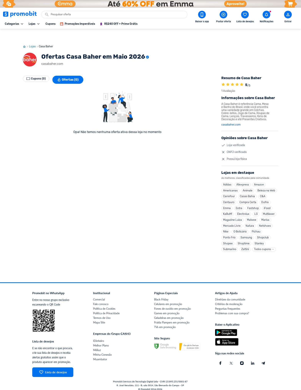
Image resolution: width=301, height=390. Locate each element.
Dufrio (265, 193)
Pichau (256, 225)
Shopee (228, 238)
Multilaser (269, 206)
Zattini (245, 245)
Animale (247, 180)
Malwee (251, 212)
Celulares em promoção (168, 300)
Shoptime (244, 238)
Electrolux (243, 206)
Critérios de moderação (228, 300)
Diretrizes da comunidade (230, 295)
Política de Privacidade (106, 309)
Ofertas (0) (72, 68)
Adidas (227, 173)
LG (256, 206)
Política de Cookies (104, 304)
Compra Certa (247, 193)
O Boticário (240, 225)
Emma (227, 199)
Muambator (100, 355)
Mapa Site (99, 318)
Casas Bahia (247, 186)
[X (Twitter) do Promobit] (231, 359)
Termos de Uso (102, 314)
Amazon (259, 173)
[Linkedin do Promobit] (252, 359)
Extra (239, 199)
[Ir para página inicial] (26, 35)
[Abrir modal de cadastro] (288, 17)
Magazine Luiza (232, 212)
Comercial (99, 295)
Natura (250, 219)
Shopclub (263, 232)
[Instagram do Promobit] (242, 359)
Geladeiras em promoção (169, 314)
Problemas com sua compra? (232, 309)
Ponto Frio (229, 232)
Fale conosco (100, 300)
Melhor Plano (101, 341)
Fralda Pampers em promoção (171, 318)
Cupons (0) (38, 68)
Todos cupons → (264, 245)
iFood (267, 199)
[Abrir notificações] (266, 17)
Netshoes (265, 219)
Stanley (259, 238)
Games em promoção (166, 309)
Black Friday (161, 295)
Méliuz (97, 346)
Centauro (228, 193)
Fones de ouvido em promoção (172, 304)
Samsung (246, 232)
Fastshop (253, 199)
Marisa (265, 212)
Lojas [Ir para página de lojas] (34, 35)
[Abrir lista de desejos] (245, 17)
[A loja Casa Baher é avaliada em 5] (223, 73)
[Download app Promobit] (202, 17)
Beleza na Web (266, 180)
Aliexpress (242, 173)
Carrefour (229, 186)
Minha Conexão (102, 350)
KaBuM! (227, 206)
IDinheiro (98, 337)
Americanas (230, 180)
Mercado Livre (232, 219)
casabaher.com (231, 113)
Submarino (229, 245)
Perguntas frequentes (227, 304)
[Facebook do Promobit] (220, 359)
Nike (225, 225)
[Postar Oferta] (223, 17)
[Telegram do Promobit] (263, 359)
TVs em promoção (165, 323)
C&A (262, 186)
